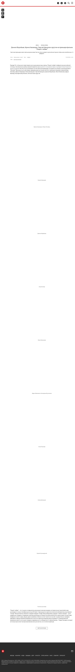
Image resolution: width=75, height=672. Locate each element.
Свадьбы (27, 655)
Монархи (17, 655)
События (56, 655)
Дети (32, 655)
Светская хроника (17, 59)
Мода (22, 655)
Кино (51, 655)
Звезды (12, 655)
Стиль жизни (44, 655)
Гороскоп (62, 655)
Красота (37, 655)
